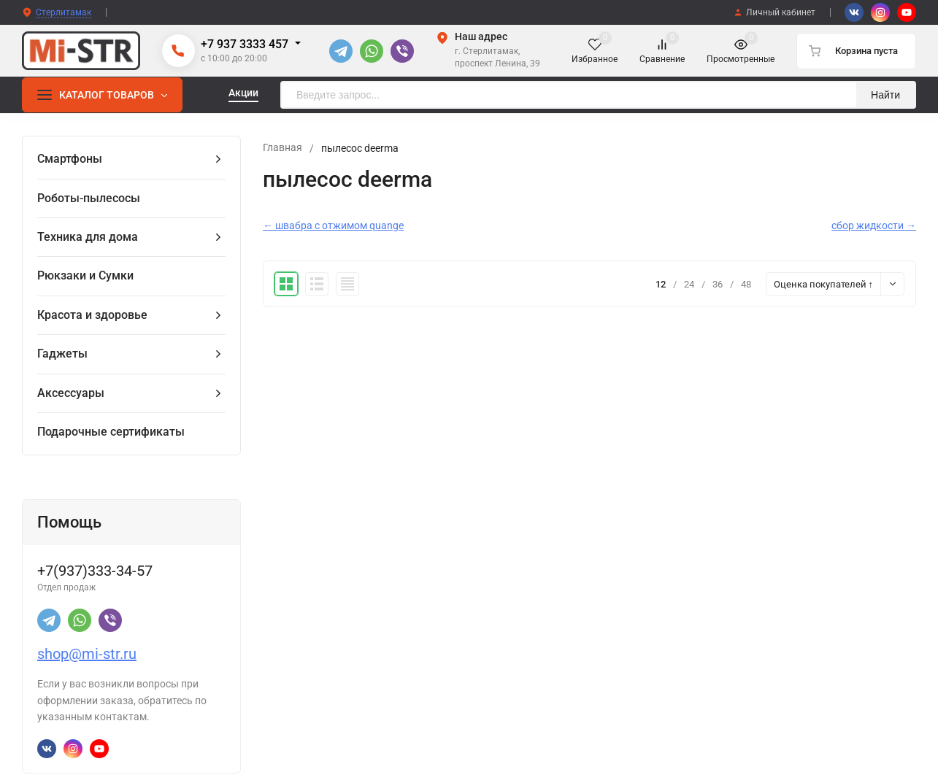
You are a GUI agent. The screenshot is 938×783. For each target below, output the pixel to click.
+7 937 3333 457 (244, 44)
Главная (282, 148)
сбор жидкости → (873, 225)
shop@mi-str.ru (87, 654)
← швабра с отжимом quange (333, 225)
